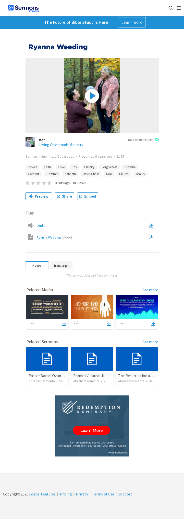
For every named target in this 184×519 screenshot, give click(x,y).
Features (48, 494)
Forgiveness (109, 167)
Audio (41, 225)
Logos (33, 494)
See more (150, 289)
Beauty (140, 174)
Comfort (33, 174)
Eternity (89, 167)
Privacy (82, 494)
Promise (129, 167)
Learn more (131, 22)
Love (61, 167)
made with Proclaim (143, 140)
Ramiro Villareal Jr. (89, 375)
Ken (42, 139)
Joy (74, 167)
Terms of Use (103, 494)
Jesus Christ (91, 174)
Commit (52, 174)
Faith (47, 167)
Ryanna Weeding (54, 237)
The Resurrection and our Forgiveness (149, 375)
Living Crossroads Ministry (61, 144)
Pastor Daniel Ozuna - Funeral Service (60, 375)
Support (125, 494)
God (109, 174)
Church (124, 174)
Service (32, 167)
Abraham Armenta (42, 381)
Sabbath (70, 174)
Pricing (66, 494)
